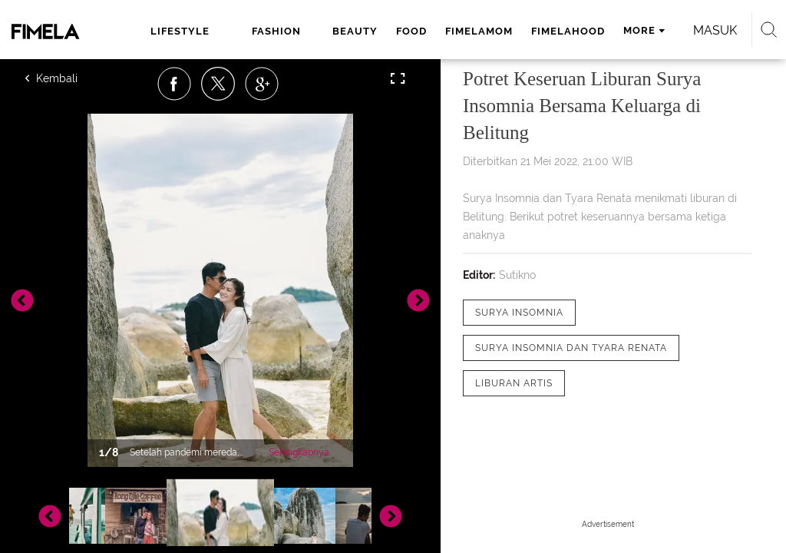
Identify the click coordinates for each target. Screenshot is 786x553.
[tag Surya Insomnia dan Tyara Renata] (571, 348)
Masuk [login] (715, 30)
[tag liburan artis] (514, 383)
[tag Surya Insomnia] (519, 312)
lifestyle (180, 31)
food (411, 31)
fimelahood (568, 31)
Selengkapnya (299, 452)
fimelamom (479, 31)
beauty (355, 31)
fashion (276, 31)
